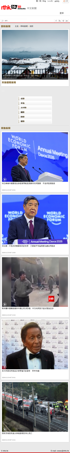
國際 (22, 112)
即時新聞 (24, 26)
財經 (22, 117)
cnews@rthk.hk (63, 451)
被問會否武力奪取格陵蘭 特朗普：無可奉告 (20, 76)
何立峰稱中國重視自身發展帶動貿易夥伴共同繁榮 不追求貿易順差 (28, 183)
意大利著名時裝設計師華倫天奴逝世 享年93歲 (20, 371)
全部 (22, 98)
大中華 (23, 108)
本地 (22, 103)
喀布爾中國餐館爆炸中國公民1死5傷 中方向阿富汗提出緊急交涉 (28, 308)
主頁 (16, 26)
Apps (57, 1)
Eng (44, 1)
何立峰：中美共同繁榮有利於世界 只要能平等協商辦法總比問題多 (28, 246)
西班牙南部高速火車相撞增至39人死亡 (17, 433)
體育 (22, 121)
